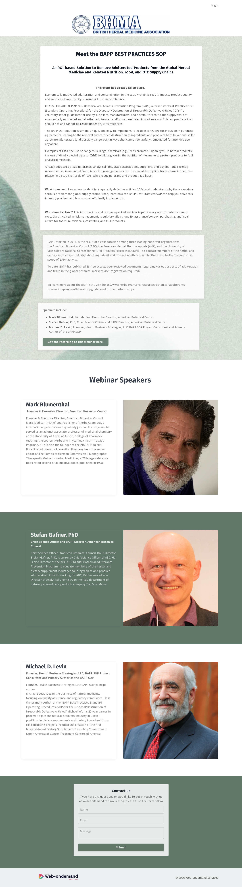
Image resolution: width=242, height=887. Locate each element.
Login (214, 5)
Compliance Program (98, 171)
